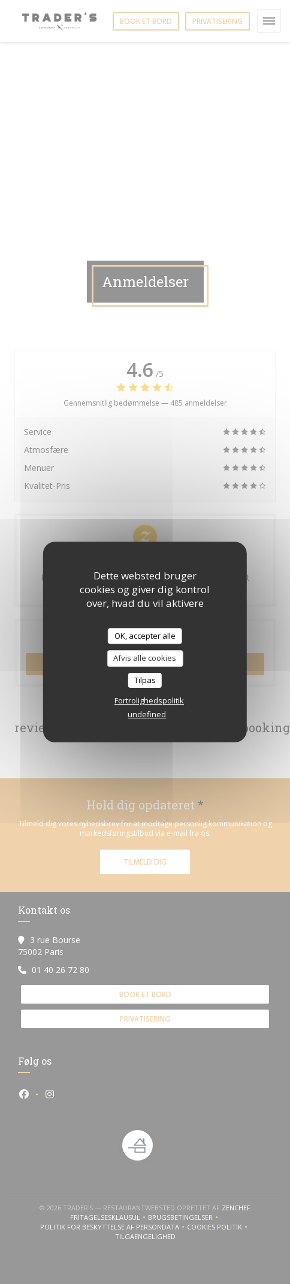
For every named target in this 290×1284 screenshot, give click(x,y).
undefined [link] (147, 714)
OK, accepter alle (145, 635)
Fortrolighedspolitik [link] (149, 700)
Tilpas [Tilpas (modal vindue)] (145, 680)
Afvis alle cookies (144, 657)
